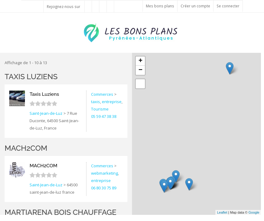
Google (254, 212)
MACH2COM (26, 148)
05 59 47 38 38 (103, 116)
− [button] (140, 70)
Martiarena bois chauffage (60, 212)
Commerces (102, 94)
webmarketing (104, 173)
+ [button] (140, 61)
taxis (95, 101)
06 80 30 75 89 (103, 188)
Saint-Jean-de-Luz (46, 113)
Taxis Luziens (31, 76)
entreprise (112, 101)
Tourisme (100, 109)
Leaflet (222, 212)
